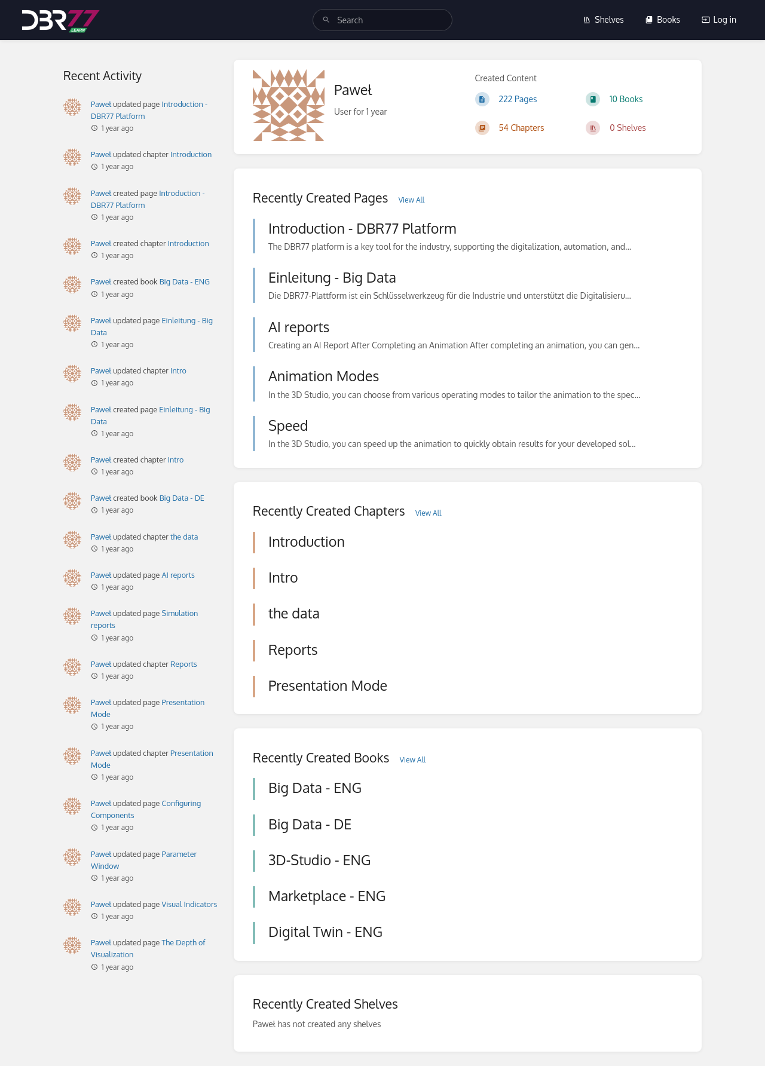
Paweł (101, 104)
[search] (382, 20)
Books (662, 19)
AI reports (178, 575)
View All (411, 199)
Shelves (603, 19)
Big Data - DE (182, 498)
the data (184, 536)
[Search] (326, 20)
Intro (178, 370)
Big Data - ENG (185, 281)
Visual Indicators (190, 904)
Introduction (191, 154)
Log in (719, 19)
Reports (183, 664)
